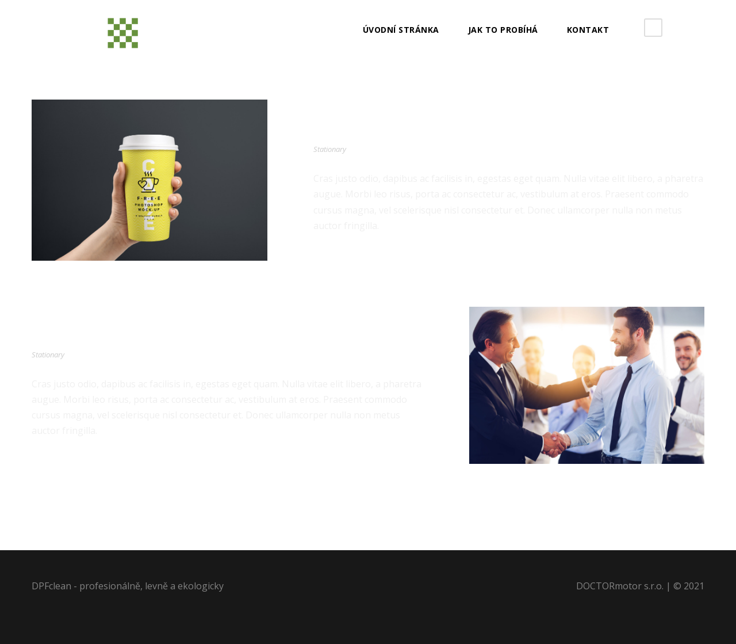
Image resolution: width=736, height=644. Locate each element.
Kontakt (588, 29)
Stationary (329, 149)
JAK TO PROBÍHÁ (503, 29)
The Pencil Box (75, 336)
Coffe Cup (342, 131)
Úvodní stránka (401, 29)
